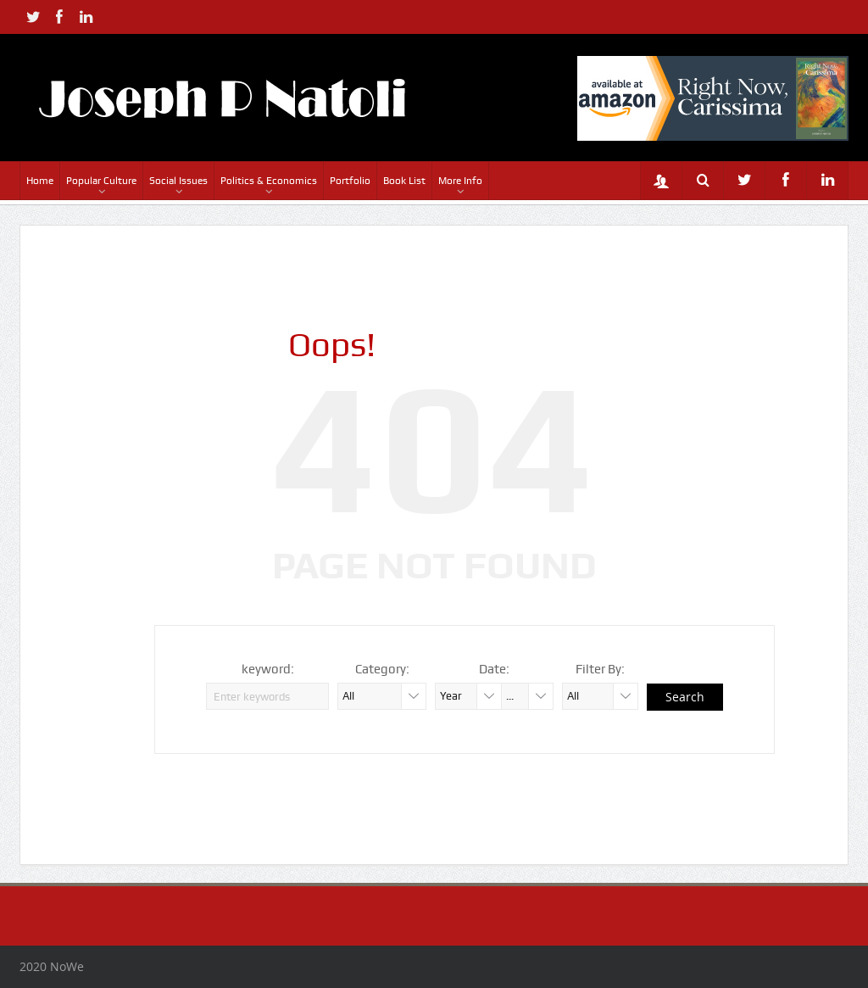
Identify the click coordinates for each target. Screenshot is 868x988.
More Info (460, 181)
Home (39, 181)
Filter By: (600, 669)
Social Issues (178, 181)
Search (684, 697)
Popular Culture (101, 181)
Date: (494, 669)
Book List (404, 181)
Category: (382, 669)
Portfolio (350, 181)
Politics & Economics (268, 181)
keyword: (268, 669)
